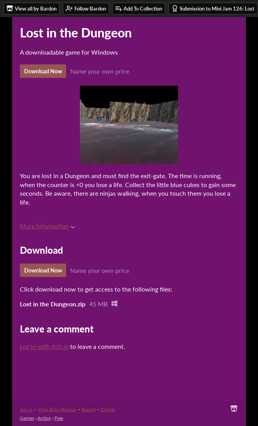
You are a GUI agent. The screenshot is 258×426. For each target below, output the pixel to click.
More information (47, 226)
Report (88, 409)
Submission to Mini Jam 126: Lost (212, 8)
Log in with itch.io (44, 346)
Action (44, 418)
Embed (108, 409)
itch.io (26, 409)
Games (27, 418)
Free (59, 418)
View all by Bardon (57, 409)
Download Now (43, 71)
